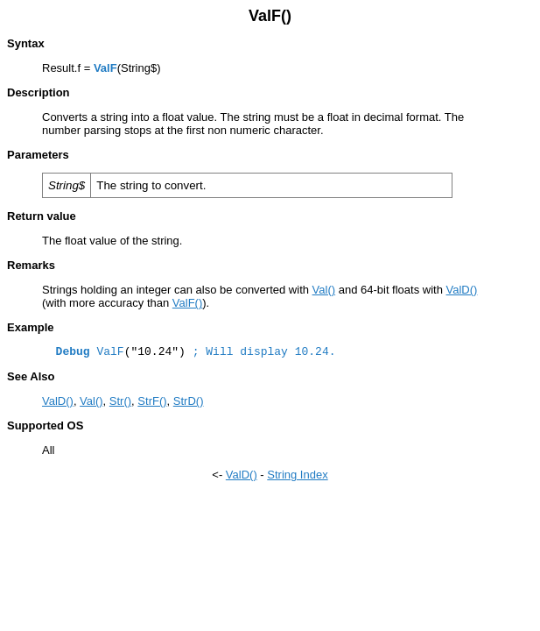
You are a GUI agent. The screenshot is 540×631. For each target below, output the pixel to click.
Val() (323, 289)
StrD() (188, 401)
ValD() (462, 289)
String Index (297, 474)
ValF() (187, 302)
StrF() (151, 401)
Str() (120, 401)
